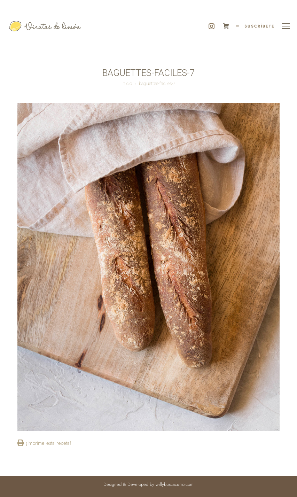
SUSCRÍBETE (259, 26)
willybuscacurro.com (175, 484)
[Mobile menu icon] (286, 26)
